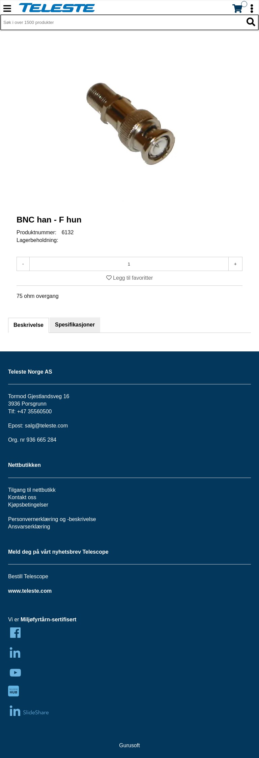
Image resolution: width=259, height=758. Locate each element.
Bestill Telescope (28, 576)
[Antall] (129, 264)
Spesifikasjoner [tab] (75, 325)
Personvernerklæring (33, 519)
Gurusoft (129, 745)
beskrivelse (82, 519)
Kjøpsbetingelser (28, 505)
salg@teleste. (41, 425)
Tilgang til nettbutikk (32, 490)
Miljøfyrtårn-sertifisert (48, 619)
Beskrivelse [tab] (28, 325)
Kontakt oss (22, 497)
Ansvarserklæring (29, 526)
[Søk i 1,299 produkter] (122, 22)
